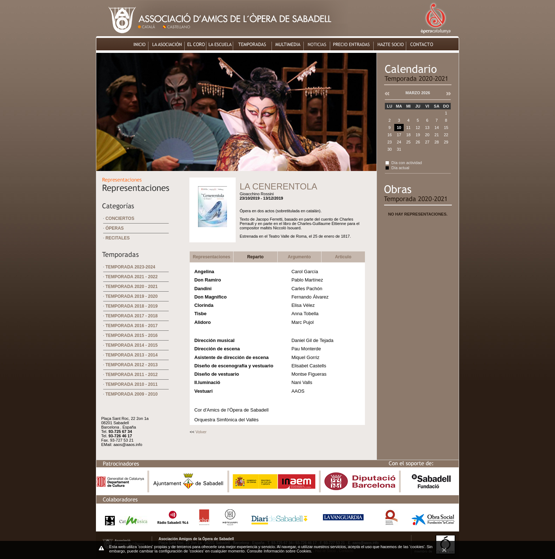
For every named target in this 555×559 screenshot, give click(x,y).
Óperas (114, 228)
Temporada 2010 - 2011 (131, 384)
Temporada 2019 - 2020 (131, 296)
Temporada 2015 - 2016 (131, 335)
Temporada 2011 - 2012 (131, 374)
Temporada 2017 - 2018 (131, 315)
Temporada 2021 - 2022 (131, 276)
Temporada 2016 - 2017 (131, 325)
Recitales (117, 238)
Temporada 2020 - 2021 (131, 286)
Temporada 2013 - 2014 (131, 355)
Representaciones (211, 256)
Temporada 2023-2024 (130, 267)
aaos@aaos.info (127, 444)
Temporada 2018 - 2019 (131, 306)
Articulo (343, 256)
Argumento (299, 256)
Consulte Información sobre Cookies (279, 551)
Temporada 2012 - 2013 (131, 364)
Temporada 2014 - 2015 (131, 345)
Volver (201, 432)
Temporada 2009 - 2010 (131, 394)
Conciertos (119, 218)
